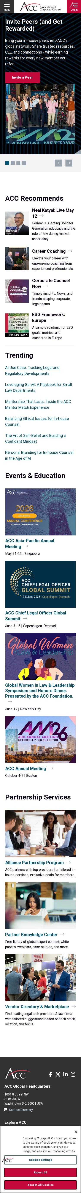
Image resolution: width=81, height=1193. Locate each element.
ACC (18, 1073)
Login (74, 9)
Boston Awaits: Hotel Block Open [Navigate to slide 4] (24, 163)
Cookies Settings (40, 1159)
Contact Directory (21, 1110)
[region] (40, 1159)
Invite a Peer (22, 77)
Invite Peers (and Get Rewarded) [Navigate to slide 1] (7, 163)
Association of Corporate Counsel (40, 6)
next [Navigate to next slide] (68, 163)
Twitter (57, 1074)
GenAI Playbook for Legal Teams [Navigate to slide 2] (13, 163)
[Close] (76, 1132)
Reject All (40, 1172)
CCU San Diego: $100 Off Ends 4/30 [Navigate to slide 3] (18, 163)
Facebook (50, 1074)
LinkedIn (65, 1074)
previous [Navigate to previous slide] (58, 163)
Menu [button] (7, 9)
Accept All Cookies (40, 1184)
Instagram (73, 1074)
